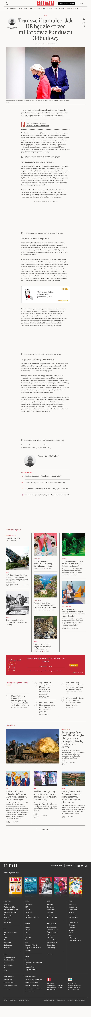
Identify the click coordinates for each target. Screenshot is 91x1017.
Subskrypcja (69, 865)
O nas (70, 935)
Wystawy (28, 937)
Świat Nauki (7, 917)
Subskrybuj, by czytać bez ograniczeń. (37, 125)
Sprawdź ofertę (63, 300)
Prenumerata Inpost (56, 865)
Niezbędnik (7, 922)
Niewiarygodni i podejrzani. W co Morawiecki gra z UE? (46, 233)
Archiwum (72, 928)
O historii (50, 937)
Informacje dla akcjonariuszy (33, 989)
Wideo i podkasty (59, 8)
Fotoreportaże (73, 910)
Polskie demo (51, 945)
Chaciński (50, 912)
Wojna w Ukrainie (9, 957)
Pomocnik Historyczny (11, 910)
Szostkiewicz (51, 910)
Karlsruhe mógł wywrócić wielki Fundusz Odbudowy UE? (47, 440)
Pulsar (27, 960)
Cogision (48, 1000)
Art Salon (28, 950)
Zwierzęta (72, 925)
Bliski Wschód (8, 965)
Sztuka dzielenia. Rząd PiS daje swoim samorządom (45, 354)
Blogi (50, 8)
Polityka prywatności (31, 982)
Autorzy (71, 930)
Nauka (44, 8)
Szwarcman (50, 907)
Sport (70, 920)
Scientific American (10, 912)
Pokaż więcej (45, 829)
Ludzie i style (73, 907)
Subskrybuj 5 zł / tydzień (67, 3)
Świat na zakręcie (52, 932)
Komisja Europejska (53, 445)
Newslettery (72, 904)
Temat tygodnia (51, 927)
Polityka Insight (13, 1000)
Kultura (38, 8)
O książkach (50, 935)
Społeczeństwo (73, 915)
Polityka (6, 904)
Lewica (6, 937)
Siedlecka (50, 904)
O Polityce (6, 989)
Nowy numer (13, 8)
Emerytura (28, 912)
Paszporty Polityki (31, 945)
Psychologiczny (51, 940)
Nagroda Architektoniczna (33, 948)
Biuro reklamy (8, 979)
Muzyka (27, 930)
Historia (71, 912)
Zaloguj (81, 3)
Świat (25, 8)
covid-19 (25, 445)
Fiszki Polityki (72, 983)
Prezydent (7, 948)
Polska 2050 (7, 942)
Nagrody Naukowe (31, 970)
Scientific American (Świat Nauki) (33, 963)
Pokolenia (69, 8)
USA (5, 963)
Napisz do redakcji (9, 982)
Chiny (5, 970)
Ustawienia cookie (30, 992)
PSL (5, 940)
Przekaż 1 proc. (73, 917)
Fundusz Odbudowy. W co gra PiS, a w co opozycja (45, 157)
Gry (26, 942)
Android (52, 983)
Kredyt (27, 915)
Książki (27, 927)
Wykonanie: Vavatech (61, 1000)
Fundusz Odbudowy (38, 445)
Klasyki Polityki (73, 922)
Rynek (31, 8)
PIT (26, 907)
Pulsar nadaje (51, 948)
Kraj (20, 8)
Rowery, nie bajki (52, 942)
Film (26, 932)
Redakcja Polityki (9, 976)
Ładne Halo (52, 1000)
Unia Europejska (44, 447)
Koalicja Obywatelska (10, 932)
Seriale (27, 935)
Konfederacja (8, 945)
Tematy (71, 933)
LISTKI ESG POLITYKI (32, 917)
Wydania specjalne (9, 907)
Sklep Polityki (73, 938)
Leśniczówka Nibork (24, 1000)
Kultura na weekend (53, 930)
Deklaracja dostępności (32, 985)
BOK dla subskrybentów (10, 985)
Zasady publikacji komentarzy (33, 979)
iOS (48, 983)
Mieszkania (29, 904)
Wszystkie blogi (52, 917)
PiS (5, 935)
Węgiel (27, 910)
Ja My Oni (7, 920)
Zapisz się (73, 665)
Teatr (27, 940)
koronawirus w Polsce (29, 447)
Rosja (5, 968)
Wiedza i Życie (8, 915)
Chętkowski (50, 915)
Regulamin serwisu (30, 976)
